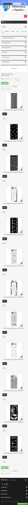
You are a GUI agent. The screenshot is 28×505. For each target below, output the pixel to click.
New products (6, 47)
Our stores (5, 57)
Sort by (2, 78)
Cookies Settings (7, 3)
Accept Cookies (17, 3)
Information (6, 43)
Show (16, 78)
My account (4, 494)
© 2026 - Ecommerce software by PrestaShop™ (9, 501)
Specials (4, 52)
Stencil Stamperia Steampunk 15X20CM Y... (14, 110)
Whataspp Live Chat (22, 503)
